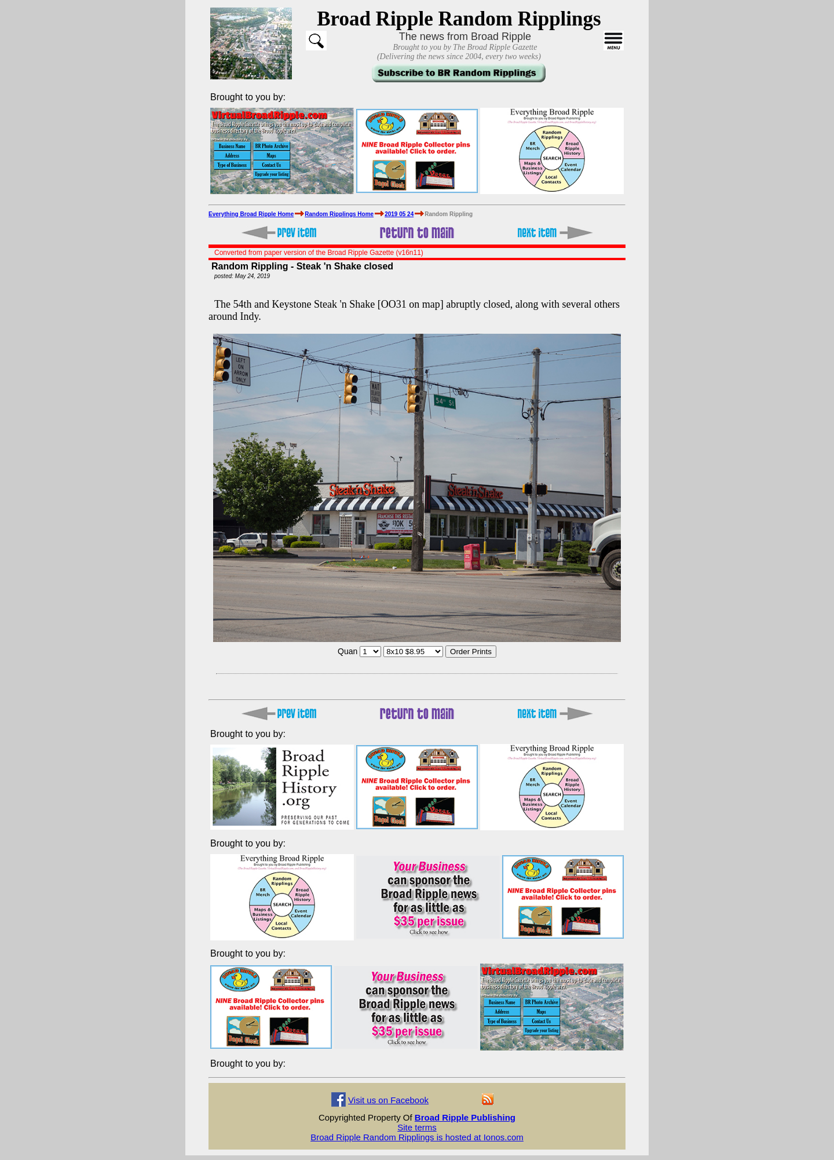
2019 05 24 (399, 214)
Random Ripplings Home (339, 214)
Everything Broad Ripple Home (251, 214)
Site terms (417, 1127)
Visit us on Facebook (388, 1100)
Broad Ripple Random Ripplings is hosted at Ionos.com (417, 1137)
